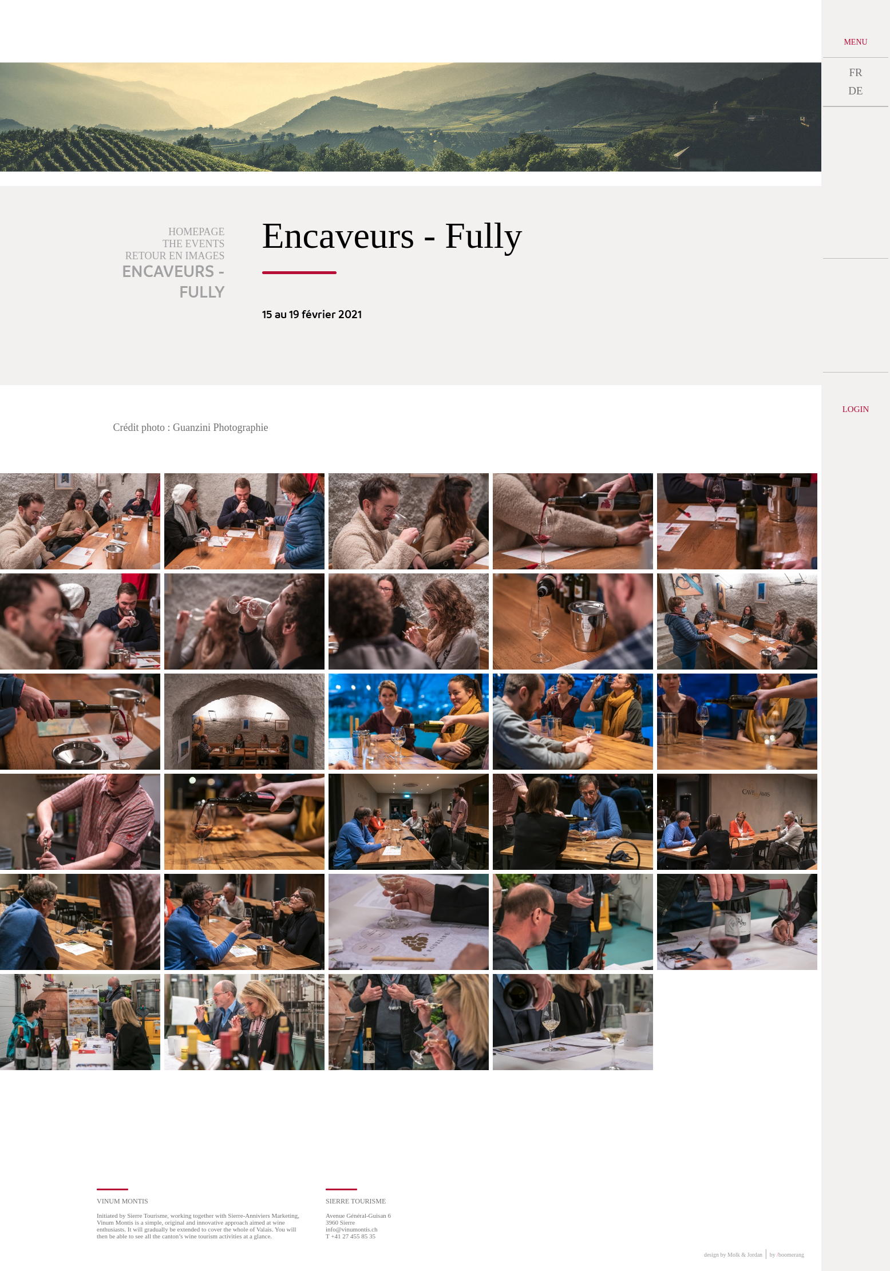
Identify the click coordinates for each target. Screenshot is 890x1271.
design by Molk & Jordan (733, 1255)
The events (193, 244)
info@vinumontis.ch (352, 1229)
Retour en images (175, 256)
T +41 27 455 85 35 (350, 1236)
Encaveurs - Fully (173, 283)
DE (855, 91)
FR (855, 72)
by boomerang (787, 1255)
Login (855, 409)
